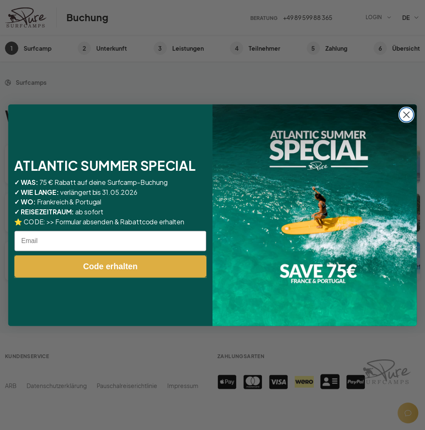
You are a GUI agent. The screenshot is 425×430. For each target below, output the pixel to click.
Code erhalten (110, 266)
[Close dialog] (406, 115)
